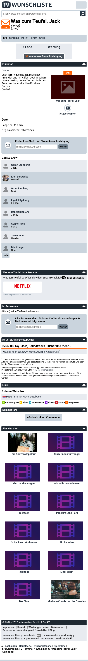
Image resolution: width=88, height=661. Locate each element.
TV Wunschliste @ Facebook (19, 635)
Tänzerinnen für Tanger (67, 454)
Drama (5, 70)
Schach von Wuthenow (24, 542)
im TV (24, 37)
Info (5, 37)
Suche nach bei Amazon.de (31, 351)
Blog (52, 630)
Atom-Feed (47, 638)
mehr (6, 255)
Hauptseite (25, 646)
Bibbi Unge (17, 247)
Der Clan (24, 601)
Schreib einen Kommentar (44, 417)
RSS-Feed (33, 638)
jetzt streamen (68, 113)
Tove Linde (17, 235)
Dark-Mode (65, 638)
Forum (33, 37)
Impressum (9, 627)
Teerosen (24, 512)
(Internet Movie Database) (24, 396)
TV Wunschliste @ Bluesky (57, 635)
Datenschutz (58, 627)
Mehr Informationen (44, 370)
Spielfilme (60, 646)
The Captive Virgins (24, 483)
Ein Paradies (67, 542)
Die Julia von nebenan (67, 483)
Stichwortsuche (43, 646)
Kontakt (21, 627)
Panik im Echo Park (67, 512)
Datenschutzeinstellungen (18, 630)
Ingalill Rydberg (20, 200)
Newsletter (41, 630)
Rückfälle (24, 571)
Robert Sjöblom (20, 212)
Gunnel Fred (18, 223)
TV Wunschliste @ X (14, 638)
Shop (42, 37)
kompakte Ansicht (72, 278)
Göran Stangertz (20, 164)
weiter (63, 146)
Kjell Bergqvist (19, 176)
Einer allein (66, 571)
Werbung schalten (38, 627)
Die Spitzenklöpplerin (24, 454)
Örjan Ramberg (19, 188)
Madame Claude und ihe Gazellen (67, 601)
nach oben (9, 646)
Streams (14, 37)
